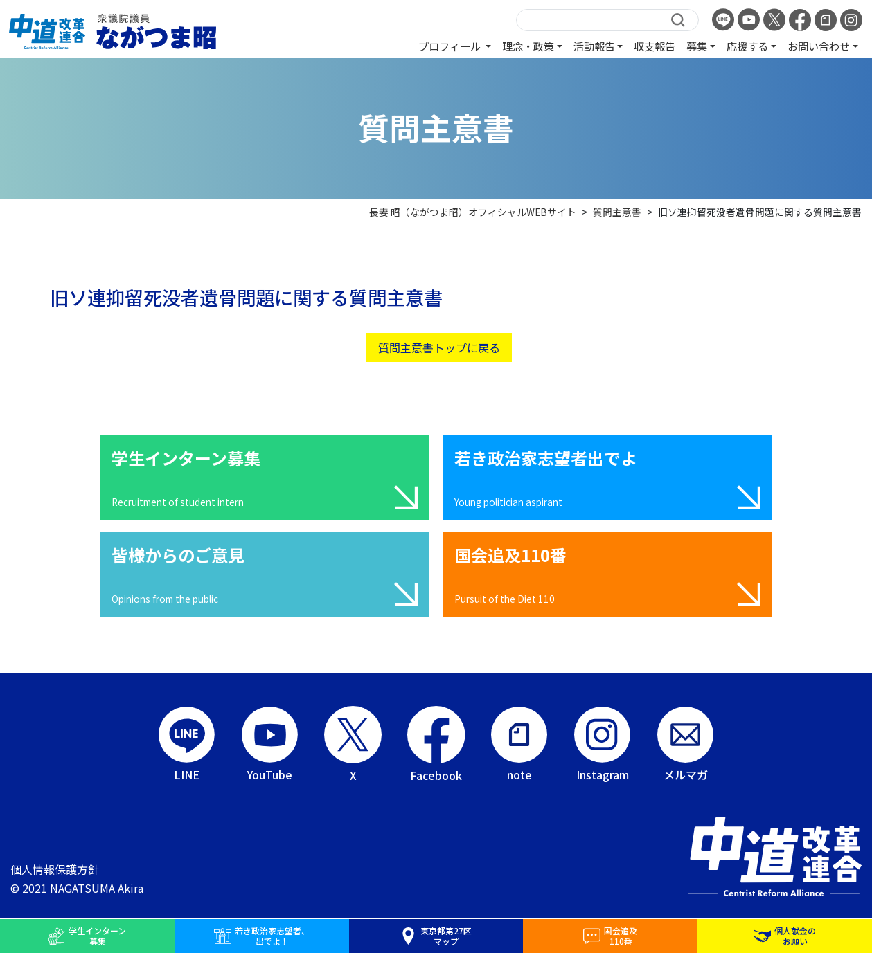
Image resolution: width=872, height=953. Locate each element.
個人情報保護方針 (54, 869)
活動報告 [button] (594, 45)
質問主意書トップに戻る (439, 347)
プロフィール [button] (450, 45)
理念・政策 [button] (528, 45)
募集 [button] (696, 45)
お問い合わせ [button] (819, 45)
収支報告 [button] (654, 45)
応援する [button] (747, 45)
